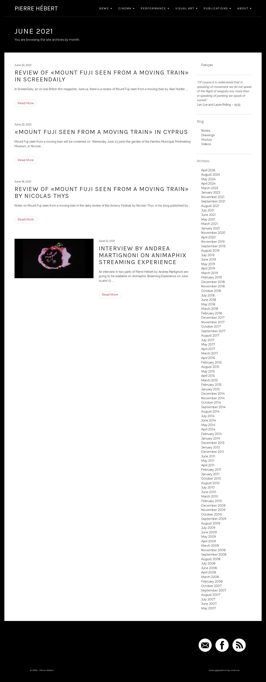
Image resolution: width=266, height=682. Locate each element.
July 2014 (207, 416)
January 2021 (210, 228)
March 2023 (209, 188)
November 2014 (213, 398)
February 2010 (211, 501)
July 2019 (207, 255)
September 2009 (213, 519)
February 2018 (211, 313)
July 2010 (208, 487)
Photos (206, 140)
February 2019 (211, 277)
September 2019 (213, 246)
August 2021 (210, 206)
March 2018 (209, 309)
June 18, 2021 (23, 181)
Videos (206, 144)
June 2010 (208, 492)
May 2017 (208, 344)
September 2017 (213, 331)
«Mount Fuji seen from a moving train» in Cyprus (101, 132)
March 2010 (209, 496)
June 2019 (208, 259)
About (244, 8)
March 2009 (210, 545)
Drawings (208, 135)
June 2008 (209, 568)
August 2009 (210, 523)
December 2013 (212, 443)
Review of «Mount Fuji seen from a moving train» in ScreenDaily (102, 76)
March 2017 (209, 353)
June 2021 (208, 215)
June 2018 (208, 300)
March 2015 (209, 380)
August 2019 (210, 250)
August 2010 (210, 483)
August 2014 (210, 411)
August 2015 (210, 367)
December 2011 (212, 452)
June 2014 (208, 420)
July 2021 (207, 210)
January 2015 (210, 389)
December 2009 (213, 505)
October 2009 (211, 514)
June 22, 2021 (23, 65)
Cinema (126, 8)
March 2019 (209, 273)
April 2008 (208, 572)
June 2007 (209, 604)
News (105, 8)
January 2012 (210, 447)
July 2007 (208, 599)
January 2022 (210, 192)
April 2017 (208, 349)
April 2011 (207, 465)
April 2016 (208, 358)
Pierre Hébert (36, 8)
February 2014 (211, 434)
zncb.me (235, 670)
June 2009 (209, 532)
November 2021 (212, 197)
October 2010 (211, 478)
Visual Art (186, 8)
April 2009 (208, 541)
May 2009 (208, 537)
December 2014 (213, 393)
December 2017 (213, 318)
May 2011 (207, 461)
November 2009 (213, 510)
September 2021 (213, 201)
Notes (205, 130)
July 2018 (208, 295)
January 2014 (210, 438)
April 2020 (208, 237)
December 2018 (213, 282)
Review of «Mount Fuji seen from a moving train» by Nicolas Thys (102, 192)
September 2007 (213, 590)
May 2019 (208, 264)
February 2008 (212, 581)
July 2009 (208, 528)
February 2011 (211, 469)
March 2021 (209, 224)
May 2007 (208, 608)
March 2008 (210, 577)
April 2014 (208, 429)
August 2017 (210, 335)
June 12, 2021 (107, 240)
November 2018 (213, 286)
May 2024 (208, 179)
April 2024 (208, 183)
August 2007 (210, 595)
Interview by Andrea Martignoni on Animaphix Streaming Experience (143, 255)
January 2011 (210, 474)
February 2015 (211, 385)
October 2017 (211, 326)
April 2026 (208, 170)
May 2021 (208, 219)
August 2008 (210, 559)
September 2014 (213, 407)
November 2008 (213, 550)
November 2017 (213, 322)
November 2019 (213, 242)
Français (207, 65)
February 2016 (211, 362)
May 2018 (208, 304)
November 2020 (213, 233)
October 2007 (211, 586)
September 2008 (214, 554)
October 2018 (211, 291)
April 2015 (208, 376)
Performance (155, 8)
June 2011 (208, 456)
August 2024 (210, 174)
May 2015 (208, 371)
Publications (217, 8)
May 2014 (208, 425)
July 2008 (208, 563)
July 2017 (207, 340)
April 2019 (208, 268)
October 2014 (211, 402)
